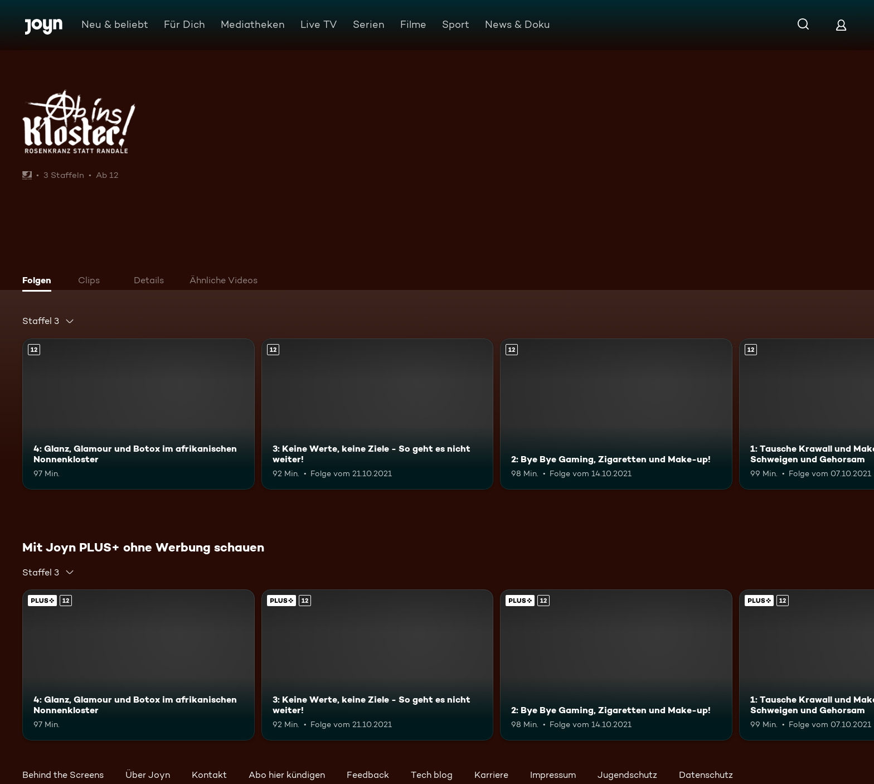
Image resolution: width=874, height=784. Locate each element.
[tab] (39, 282)
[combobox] (48, 321)
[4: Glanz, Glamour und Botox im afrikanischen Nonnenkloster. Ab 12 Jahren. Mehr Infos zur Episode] (138, 414)
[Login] (841, 25)
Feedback (368, 775)
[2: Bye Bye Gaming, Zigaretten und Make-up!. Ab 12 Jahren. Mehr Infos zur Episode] (616, 414)
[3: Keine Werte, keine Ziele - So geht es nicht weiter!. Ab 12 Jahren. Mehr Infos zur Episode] (377, 414)
